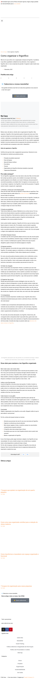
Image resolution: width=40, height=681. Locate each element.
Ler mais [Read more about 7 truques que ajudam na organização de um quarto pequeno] (3, 494)
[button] (20, 17)
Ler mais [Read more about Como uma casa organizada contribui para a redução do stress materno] (3, 526)
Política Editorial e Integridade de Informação (20, 647)
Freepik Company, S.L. (29, 677)
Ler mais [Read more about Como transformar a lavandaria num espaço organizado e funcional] (3, 558)
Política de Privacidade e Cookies (20, 650)
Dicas (20, 660)
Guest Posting (20, 644)
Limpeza (20, 663)
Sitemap (20, 653)
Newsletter (20, 641)
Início (2, 51)
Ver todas (20, 672)
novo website (17, 3)
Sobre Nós (20, 638)
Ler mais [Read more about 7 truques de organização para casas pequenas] (3, 588)
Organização (20, 666)
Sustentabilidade (20, 669)
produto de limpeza (24, 193)
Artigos (5, 51)
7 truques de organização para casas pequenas (16, 586)
